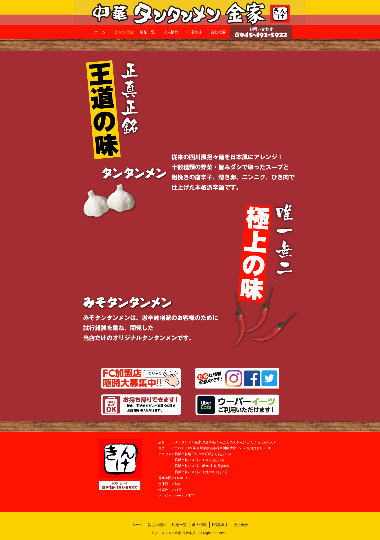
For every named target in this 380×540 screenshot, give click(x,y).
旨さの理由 (157, 525)
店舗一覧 (179, 525)
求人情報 (199, 525)
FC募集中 (220, 525)
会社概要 (241, 525)
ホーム (137, 525)
